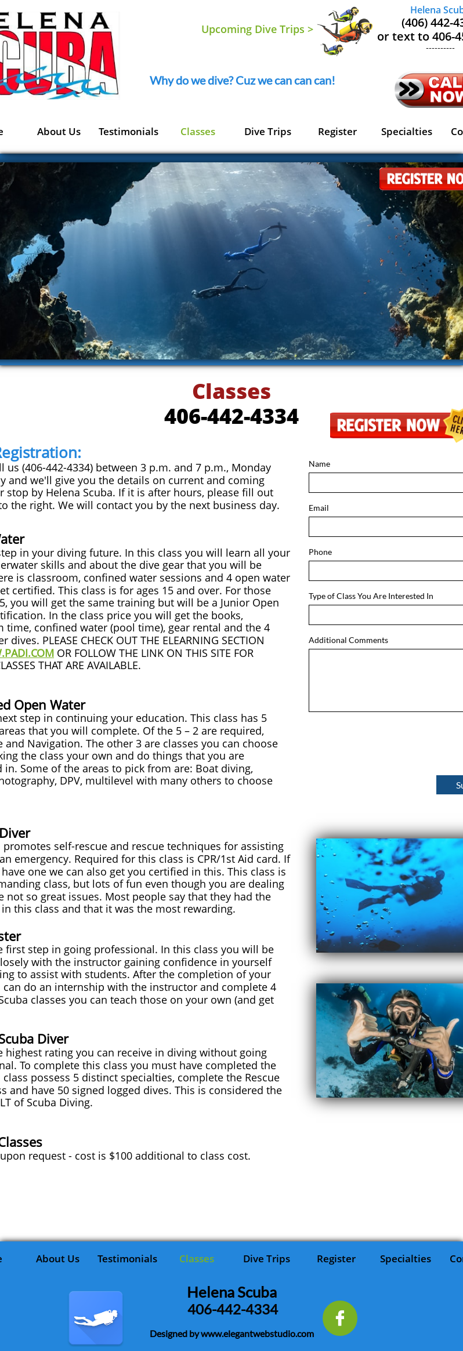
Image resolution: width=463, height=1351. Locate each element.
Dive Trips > (284, 29)
